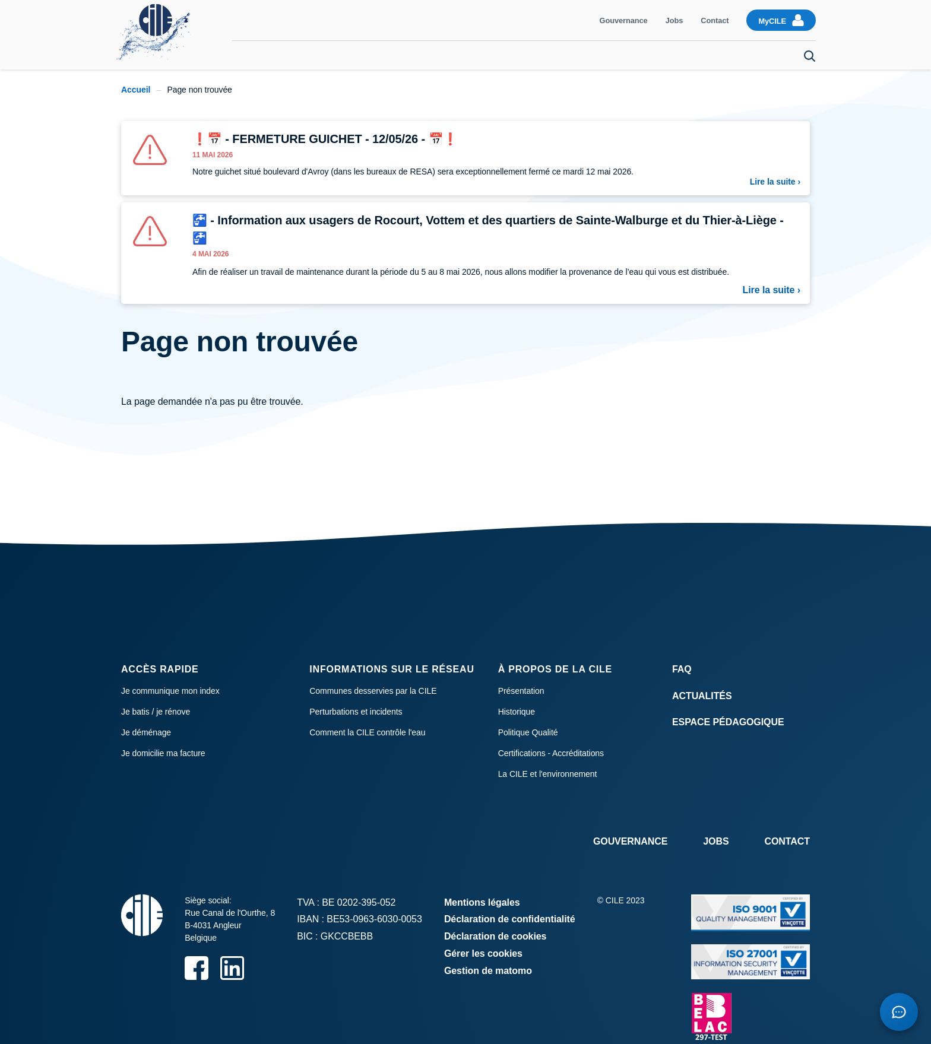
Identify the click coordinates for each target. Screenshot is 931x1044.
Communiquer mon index (303, 55)
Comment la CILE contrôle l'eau (367, 732)
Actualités (702, 696)
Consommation (470, 55)
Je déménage (759, 55)
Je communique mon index (170, 691)
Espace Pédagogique (728, 722)
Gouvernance (624, 20)
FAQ (682, 669)
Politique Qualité (528, 732)
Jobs (674, 20)
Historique (516, 711)
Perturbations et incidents (355, 711)
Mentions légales (482, 902)
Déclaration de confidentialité (509, 919)
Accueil (135, 89)
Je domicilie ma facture (163, 753)
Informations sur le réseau (391, 669)
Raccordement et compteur (657, 55)
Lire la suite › (775, 181)
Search (810, 56)
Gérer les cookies (483, 953)
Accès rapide (160, 669)
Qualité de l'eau (552, 55)
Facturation (397, 55)
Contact (715, 20)
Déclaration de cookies (495, 936)
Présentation (521, 691)
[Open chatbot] (898, 1011)
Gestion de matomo (488, 971)
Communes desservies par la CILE (372, 691)
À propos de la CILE (555, 669)
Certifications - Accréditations (551, 753)
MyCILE (772, 21)
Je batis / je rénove (155, 711)
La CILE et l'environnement (547, 774)
